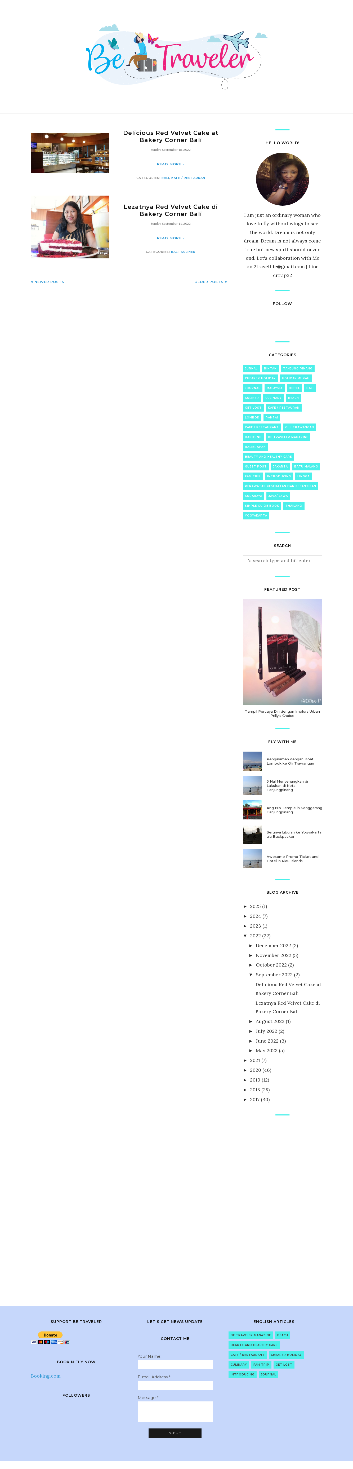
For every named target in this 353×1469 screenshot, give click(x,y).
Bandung (253, 437)
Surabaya (253, 496)
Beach (293, 398)
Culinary (273, 398)
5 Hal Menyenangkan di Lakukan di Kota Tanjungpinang (287, 785)
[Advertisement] (282, 1205)
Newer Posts (49, 282)
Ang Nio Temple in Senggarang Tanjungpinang (294, 810)
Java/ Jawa (278, 496)
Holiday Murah (296, 378)
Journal (252, 388)
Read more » (171, 164)
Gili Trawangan (299, 427)
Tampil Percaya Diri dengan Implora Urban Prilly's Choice (282, 713)
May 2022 (267, 1050)
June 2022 (267, 1041)
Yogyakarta (256, 515)
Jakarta (280, 466)
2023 (255, 926)
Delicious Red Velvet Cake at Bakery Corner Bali (170, 136)
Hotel (294, 388)
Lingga (303, 476)
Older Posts (209, 282)
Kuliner (188, 252)
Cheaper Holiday (260, 378)
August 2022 (270, 1021)
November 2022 (273, 955)
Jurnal (251, 368)
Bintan (270, 368)
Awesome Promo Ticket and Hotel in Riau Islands (293, 858)
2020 (255, 1070)
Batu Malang (306, 466)
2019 (255, 1080)
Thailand (293, 506)
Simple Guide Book (262, 506)
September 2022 (274, 975)
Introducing (279, 476)
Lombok (252, 417)
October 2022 (271, 965)
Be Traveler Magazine (288, 437)
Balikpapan (255, 447)
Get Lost (253, 407)
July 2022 (266, 1031)
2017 (255, 1099)
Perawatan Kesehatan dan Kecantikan (280, 486)
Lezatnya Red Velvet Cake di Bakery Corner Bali (170, 210)
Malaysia (275, 388)
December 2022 (273, 945)
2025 (255, 906)
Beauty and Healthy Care (268, 456)
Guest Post (256, 466)
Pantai (272, 417)
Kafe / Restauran (188, 178)
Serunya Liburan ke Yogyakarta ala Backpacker (294, 834)
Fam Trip (253, 476)
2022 (255, 936)
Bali (165, 178)
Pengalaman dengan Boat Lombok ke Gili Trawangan (290, 761)
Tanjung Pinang (297, 368)
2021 (255, 1060)
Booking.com (46, 1376)
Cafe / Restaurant (262, 427)
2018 (255, 1090)
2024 (255, 916)
